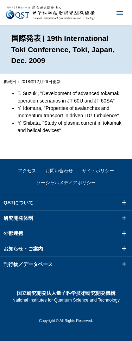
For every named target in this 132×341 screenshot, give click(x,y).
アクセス (27, 170)
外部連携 (13, 233)
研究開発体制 (18, 218)
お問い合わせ (59, 170)
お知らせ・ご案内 (23, 249)
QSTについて (18, 202)
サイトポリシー (98, 170)
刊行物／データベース (28, 264)
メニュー (115, 13)
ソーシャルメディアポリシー (66, 182)
